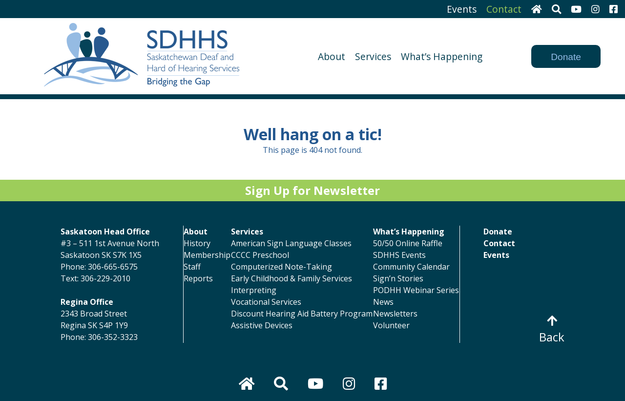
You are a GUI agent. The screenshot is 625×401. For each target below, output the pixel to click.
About (331, 56)
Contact (503, 9)
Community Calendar (411, 266)
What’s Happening (441, 56)
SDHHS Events (399, 255)
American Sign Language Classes (291, 243)
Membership (207, 255)
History (197, 243)
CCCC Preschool (260, 255)
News (383, 301)
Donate (566, 57)
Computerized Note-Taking (281, 266)
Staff (192, 266)
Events (462, 9)
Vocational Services (266, 301)
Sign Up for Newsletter (312, 190)
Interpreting (253, 290)
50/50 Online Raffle (407, 243)
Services (373, 56)
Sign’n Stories (398, 278)
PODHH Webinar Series (416, 290)
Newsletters (395, 313)
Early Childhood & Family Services (291, 278)
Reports (198, 278)
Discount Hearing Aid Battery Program (302, 313)
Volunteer (391, 325)
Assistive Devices (261, 325)
